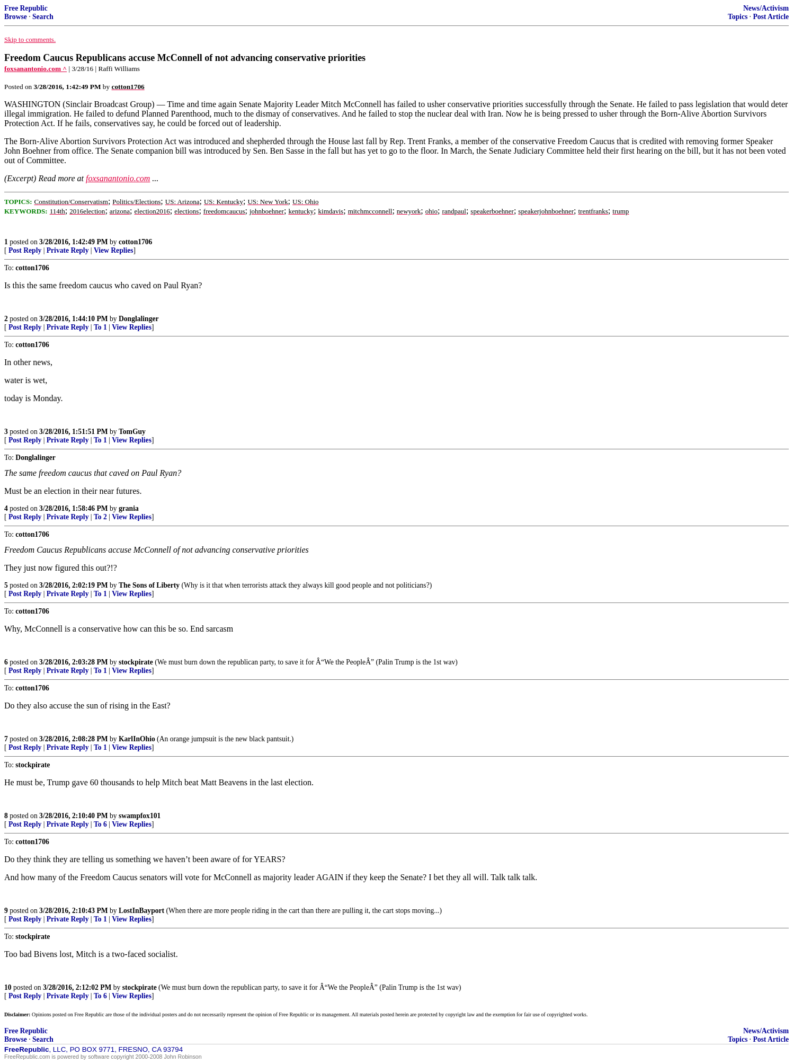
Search (43, 17)
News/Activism (766, 8)
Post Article (771, 17)
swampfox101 (140, 816)
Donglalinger (139, 319)
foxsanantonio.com (118, 178)
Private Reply (68, 250)
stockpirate (136, 662)
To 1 (100, 327)
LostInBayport (141, 911)
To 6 (100, 824)
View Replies (113, 250)
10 (8, 987)
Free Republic (26, 8)
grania (129, 508)
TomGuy (132, 432)
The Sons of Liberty (149, 585)
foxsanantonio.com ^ (35, 69)
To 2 (100, 517)
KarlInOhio (137, 739)
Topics (737, 17)
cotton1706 (135, 242)
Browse (15, 17)
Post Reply (24, 250)
